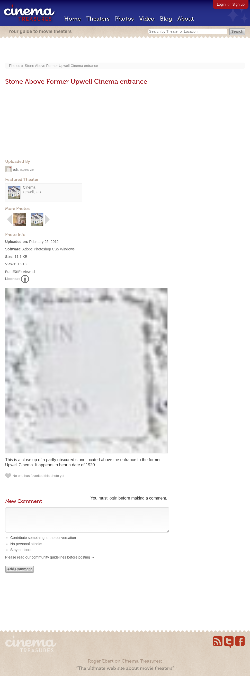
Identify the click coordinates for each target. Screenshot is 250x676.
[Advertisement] (125, 50)
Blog (166, 18)
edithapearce (23, 169)
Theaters (98, 18)
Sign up (239, 4)
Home (72, 18)
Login (221, 4)
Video (147, 18)
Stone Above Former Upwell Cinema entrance (61, 66)
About (185, 18)
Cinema (29, 187)
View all (29, 272)
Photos (124, 18)
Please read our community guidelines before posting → (50, 562)
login (113, 498)
